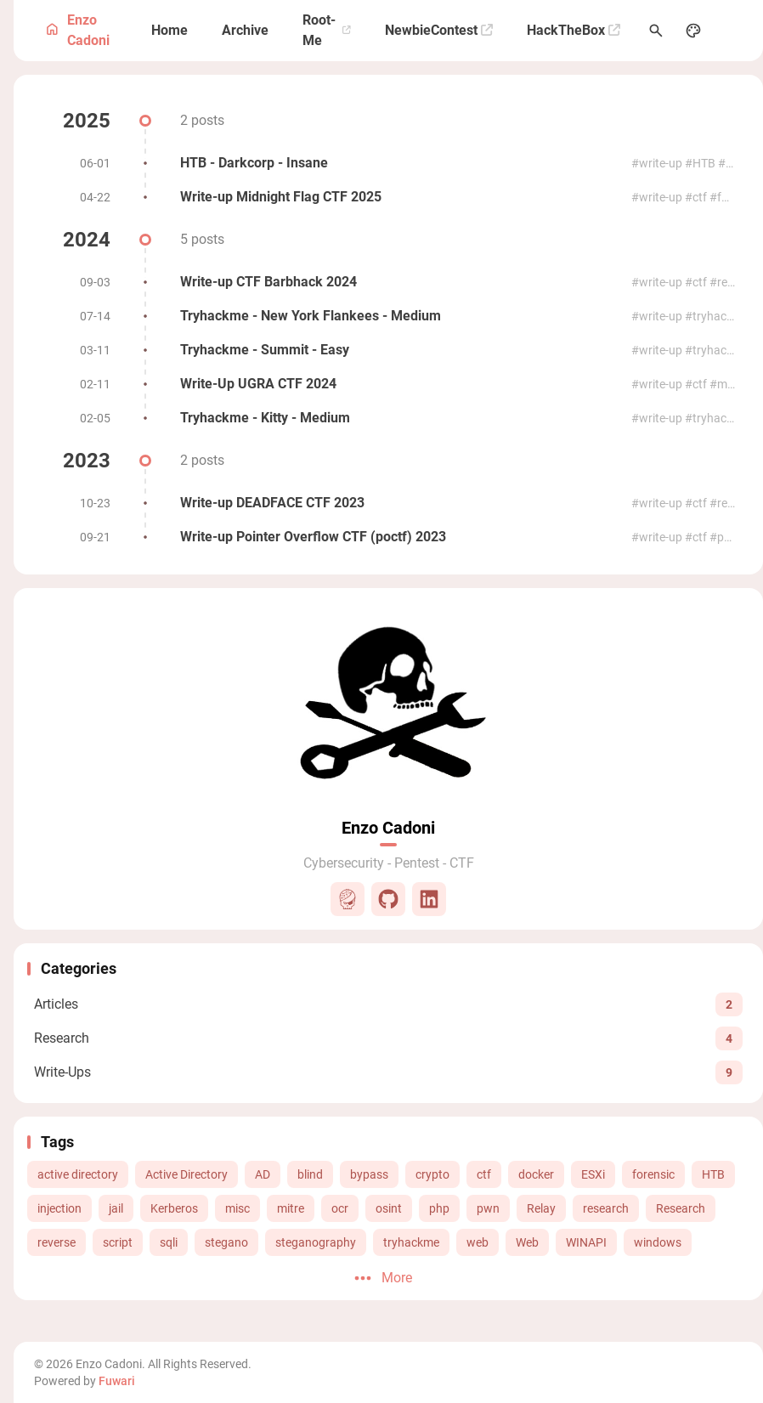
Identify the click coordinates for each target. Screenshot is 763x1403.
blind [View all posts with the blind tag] (310, 1174)
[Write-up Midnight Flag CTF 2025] (388, 197)
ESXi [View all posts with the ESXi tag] (593, 1174)
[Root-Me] (326, 30)
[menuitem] (730, 30)
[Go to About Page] (388, 704)
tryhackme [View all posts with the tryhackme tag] (411, 1242)
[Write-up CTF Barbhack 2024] (388, 282)
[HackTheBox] (573, 30)
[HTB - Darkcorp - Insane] (388, 163)
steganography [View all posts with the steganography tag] (315, 1242)
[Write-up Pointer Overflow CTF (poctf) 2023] (388, 537)
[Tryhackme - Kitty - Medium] (388, 418)
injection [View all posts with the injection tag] (59, 1208)
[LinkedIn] (429, 899)
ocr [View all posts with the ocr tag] (339, 1208)
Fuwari (117, 1381)
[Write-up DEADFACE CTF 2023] (388, 503)
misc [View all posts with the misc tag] (237, 1208)
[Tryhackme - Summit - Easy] (388, 350)
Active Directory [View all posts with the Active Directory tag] (186, 1174)
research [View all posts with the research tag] (606, 1208)
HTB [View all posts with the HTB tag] (713, 1174)
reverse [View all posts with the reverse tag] (56, 1242)
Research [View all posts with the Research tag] (680, 1208)
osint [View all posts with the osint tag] (389, 1208)
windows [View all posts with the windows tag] (657, 1242)
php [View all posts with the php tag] (439, 1208)
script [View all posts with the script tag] (118, 1242)
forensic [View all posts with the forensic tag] (653, 1174)
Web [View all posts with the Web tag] (527, 1242)
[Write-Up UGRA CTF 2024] (388, 384)
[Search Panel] (656, 30)
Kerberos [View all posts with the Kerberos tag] (174, 1208)
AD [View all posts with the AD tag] (262, 1174)
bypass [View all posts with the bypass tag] (369, 1174)
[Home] (169, 30)
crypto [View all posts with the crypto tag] (432, 1174)
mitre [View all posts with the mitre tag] (290, 1208)
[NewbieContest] (439, 30)
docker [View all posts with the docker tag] (536, 1174)
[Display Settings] (693, 30)
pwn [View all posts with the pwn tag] (488, 1208)
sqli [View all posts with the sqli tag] (169, 1242)
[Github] (388, 899)
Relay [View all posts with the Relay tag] (541, 1208)
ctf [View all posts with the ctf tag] (484, 1174)
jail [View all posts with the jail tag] (116, 1208)
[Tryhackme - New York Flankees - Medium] (388, 316)
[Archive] (245, 30)
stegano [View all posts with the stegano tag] (226, 1242)
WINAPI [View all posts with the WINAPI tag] (586, 1242)
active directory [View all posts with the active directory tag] (77, 1174)
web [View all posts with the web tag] (477, 1242)
